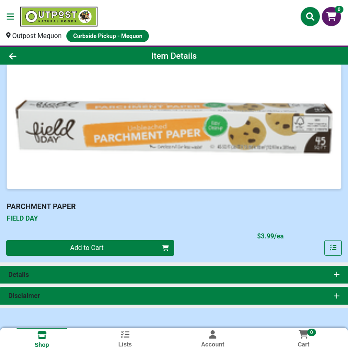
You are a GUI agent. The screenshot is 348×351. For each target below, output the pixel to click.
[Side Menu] (10, 16)
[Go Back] (48, 55)
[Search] (310, 16)
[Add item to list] (333, 248)
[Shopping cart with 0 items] (331, 16)
